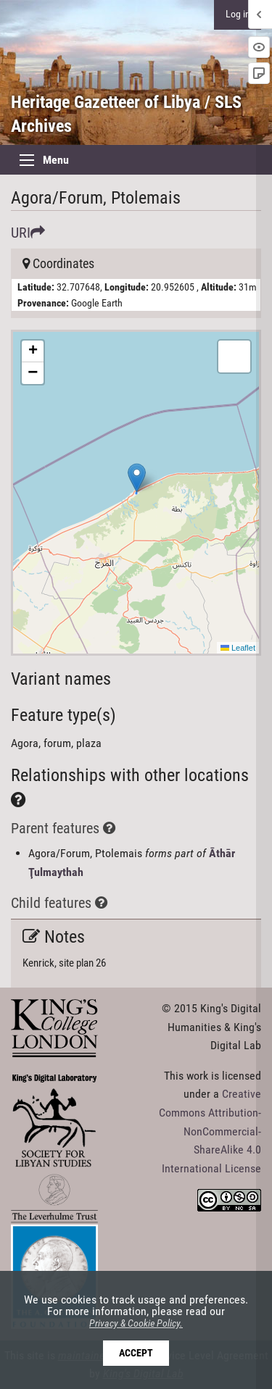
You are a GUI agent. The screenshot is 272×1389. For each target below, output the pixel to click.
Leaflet (238, 647)
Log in (238, 14)
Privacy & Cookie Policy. (136, 1324)
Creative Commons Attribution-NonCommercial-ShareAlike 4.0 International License (210, 1131)
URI (28, 232)
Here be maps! (134, 492)
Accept (136, 1353)
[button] (137, 478)
